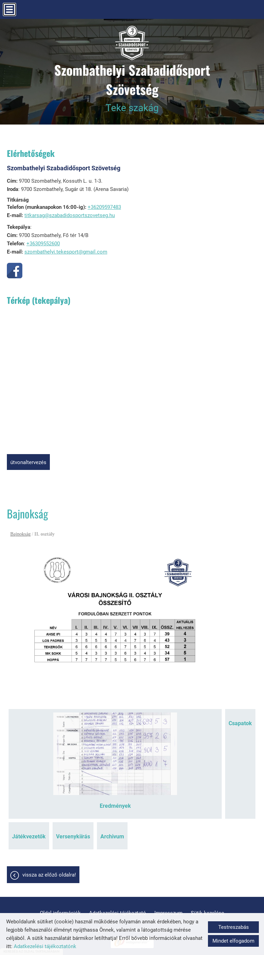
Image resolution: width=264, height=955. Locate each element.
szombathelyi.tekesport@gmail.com (65, 252)
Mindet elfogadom (233, 941)
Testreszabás (233, 927)
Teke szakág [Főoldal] (132, 87)
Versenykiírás (73, 836)
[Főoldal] (132, 43)
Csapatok (240, 723)
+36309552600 (43, 243)
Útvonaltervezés (28, 462)
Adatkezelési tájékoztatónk (45, 946)
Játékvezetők (29, 836)
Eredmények (115, 806)
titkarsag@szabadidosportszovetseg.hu (69, 215)
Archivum (112, 836)
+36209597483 (104, 207)
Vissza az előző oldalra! (49, 875)
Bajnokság (20, 534)
